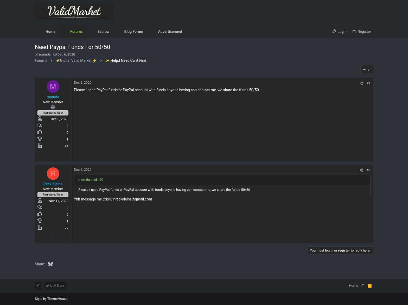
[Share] (361, 83)
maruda (44, 54)
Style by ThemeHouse (51, 299)
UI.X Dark (55, 286)
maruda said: (88, 180)
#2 (369, 170)
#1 (369, 83)
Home (353, 286)
